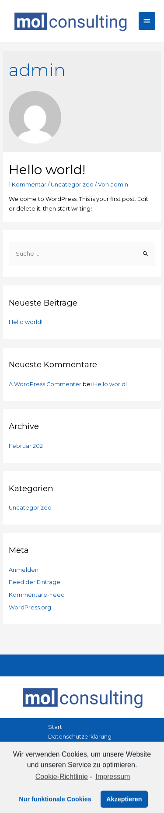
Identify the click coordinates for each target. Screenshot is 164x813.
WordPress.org (30, 607)
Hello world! (47, 170)
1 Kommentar (27, 184)
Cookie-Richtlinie (61, 781)
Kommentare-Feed (37, 594)
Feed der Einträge (34, 582)
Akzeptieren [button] (124, 803)
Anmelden (23, 570)
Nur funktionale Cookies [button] (55, 803)
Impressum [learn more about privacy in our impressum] (112, 781)
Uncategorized (72, 184)
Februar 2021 (27, 446)
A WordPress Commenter (45, 384)
